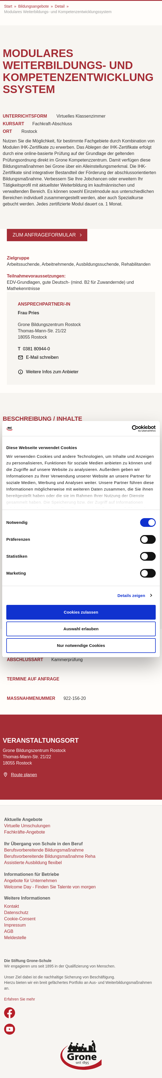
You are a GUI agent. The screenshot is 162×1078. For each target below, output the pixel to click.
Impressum (15, 925)
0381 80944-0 (36, 349)
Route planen (24, 774)
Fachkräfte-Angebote (24, 832)
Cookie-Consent (20, 918)
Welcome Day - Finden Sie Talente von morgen (50, 887)
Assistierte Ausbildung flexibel (33, 862)
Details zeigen (131, 595)
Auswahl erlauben (81, 628)
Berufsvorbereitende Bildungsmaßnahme (44, 850)
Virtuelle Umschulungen (27, 825)
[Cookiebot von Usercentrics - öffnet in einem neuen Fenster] (132, 428)
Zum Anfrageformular (45, 235)
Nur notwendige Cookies (81, 645)
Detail (60, 6)
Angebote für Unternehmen (30, 880)
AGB (8, 931)
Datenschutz (16, 912)
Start (8, 6)
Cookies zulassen (81, 612)
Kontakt (11, 906)
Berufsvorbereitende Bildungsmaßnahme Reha (50, 856)
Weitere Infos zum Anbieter (52, 371)
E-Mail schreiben (42, 357)
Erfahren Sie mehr (19, 999)
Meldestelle (15, 937)
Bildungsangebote (33, 6)
